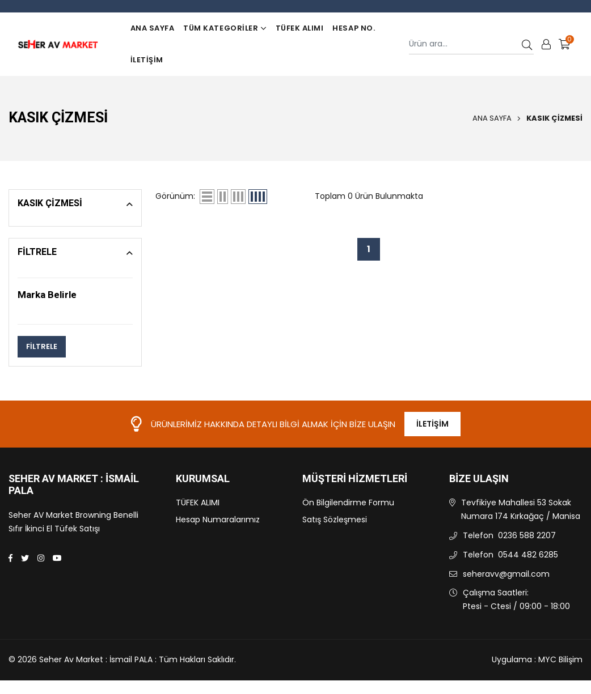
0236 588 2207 (527, 535)
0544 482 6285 (528, 554)
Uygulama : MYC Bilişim (537, 659)
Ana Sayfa (152, 28)
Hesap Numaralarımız (218, 519)
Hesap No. (353, 28)
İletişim (146, 59)
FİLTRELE (41, 346)
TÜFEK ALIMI (300, 28)
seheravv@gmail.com (506, 574)
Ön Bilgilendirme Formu (348, 502)
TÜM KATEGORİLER (224, 28)
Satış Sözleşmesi (334, 519)
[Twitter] (25, 558)
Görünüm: (175, 196)
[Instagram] (40, 558)
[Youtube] (57, 558)
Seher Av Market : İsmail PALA (74, 485)
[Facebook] (10, 558)
